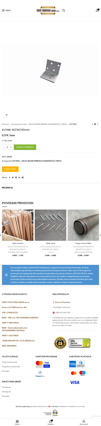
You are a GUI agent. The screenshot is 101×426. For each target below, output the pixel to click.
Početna (5, 124)
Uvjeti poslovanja (9, 362)
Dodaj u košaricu (25, 147)
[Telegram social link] (22, 177)
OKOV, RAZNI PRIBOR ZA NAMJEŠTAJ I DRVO (48, 124)
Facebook (6, 387)
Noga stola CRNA (83, 243)
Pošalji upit (10, 169)
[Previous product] (92, 124)
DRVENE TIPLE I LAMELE (18, 252)
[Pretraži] (63, 10)
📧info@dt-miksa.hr (61, 307)
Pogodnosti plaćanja (11, 366)
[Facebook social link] (9, 177)
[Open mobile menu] (6, 10)
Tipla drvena (18, 243)
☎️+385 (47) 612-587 (61, 312)
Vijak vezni (50, 243)
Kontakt (5, 371)
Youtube (5, 396)
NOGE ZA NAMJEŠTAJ (83, 252)
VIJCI (51, 252)
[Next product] (97, 124)
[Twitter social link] (12, 177)
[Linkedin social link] (19, 177)
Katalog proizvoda (19, 124)
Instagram (6, 392)
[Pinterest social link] (16, 177)
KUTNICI (73, 124)
